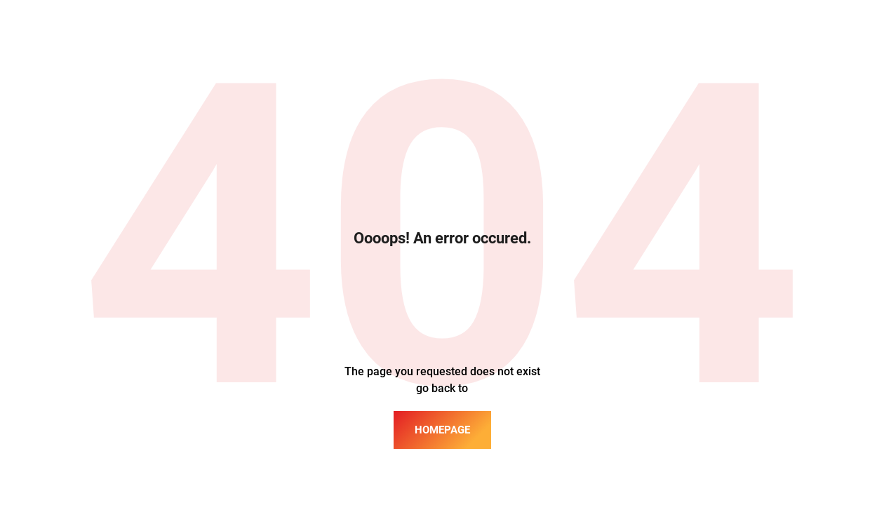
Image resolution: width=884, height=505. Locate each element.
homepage (442, 430)
